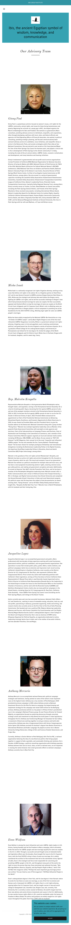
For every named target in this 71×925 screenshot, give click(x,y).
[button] (4, 9)
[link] (35, 20)
